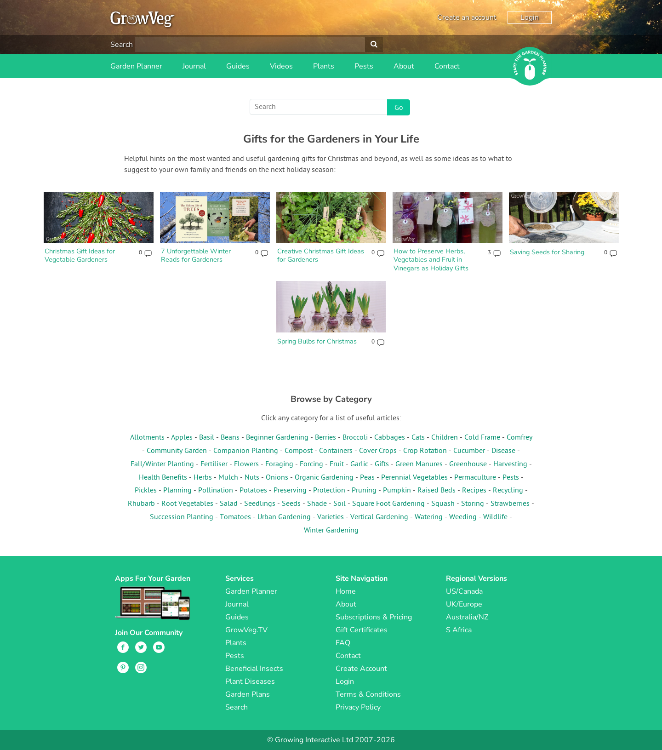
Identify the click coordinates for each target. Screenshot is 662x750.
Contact (447, 66)
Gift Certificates (362, 630)
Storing (472, 504)
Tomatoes (235, 517)
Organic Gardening (324, 477)
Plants (323, 66)
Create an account (466, 17)
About (404, 66)
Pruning (364, 490)
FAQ (343, 643)
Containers (336, 451)
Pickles (146, 490)
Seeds (291, 504)
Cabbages (389, 437)
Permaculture (475, 477)
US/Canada (464, 591)
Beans (230, 437)
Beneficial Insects (254, 669)
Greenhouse (468, 464)
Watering (429, 517)
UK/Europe (464, 604)
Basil (206, 437)
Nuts (252, 477)
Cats (418, 437)
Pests (363, 66)
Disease (503, 451)
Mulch (228, 477)
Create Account (361, 669)
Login (529, 17)
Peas (367, 477)
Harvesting (510, 464)
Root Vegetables (187, 504)
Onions (277, 477)
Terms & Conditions (368, 694)
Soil (339, 504)
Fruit (337, 464)
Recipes (474, 490)
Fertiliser (214, 464)
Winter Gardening (331, 530)
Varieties (330, 517)
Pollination (215, 490)
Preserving (290, 490)
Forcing (311, 464)
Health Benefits (163, 477)
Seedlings (259, 504)
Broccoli (355, 437)
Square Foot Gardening (388, 504)
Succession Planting (181, 517)
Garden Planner (136, 66)
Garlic (359, 464)
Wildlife (495, 517)
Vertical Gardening (379, 517)
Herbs (203, 477)
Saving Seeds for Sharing (547, 252)
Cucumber (469, 451)
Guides (238, 66)
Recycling (508, 490)
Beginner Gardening (277, 437)
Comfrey (519, 437)
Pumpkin (397, 490)
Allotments (147, 437)
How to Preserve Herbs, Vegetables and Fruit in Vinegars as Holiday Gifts (431, 259)
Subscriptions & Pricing (374, 617)
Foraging (279, 464)
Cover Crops (378, 451)
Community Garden (177, 451)
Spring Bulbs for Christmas (317, 341)
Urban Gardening (284, 517)
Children (444, 437)
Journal (194, 66)
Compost (299, 451)
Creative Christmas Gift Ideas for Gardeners (320, 255)
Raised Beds (436, 490)
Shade (317, 504)
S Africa (459, 630)
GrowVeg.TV (246, 630)
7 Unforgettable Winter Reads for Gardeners (196, 255)
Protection (329, 490)
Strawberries (510, 504)
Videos (281, 66)
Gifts (382, 464)
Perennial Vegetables (414, 477)
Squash (443, 504)
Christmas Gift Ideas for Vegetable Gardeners (80, 255)
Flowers (246, 464)
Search (121, 45)
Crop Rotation (425, 451)
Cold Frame (482, 437)
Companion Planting (245, 451)
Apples (182, 437)
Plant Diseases (250, 681)
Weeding (463, 517)
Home (346, 591)
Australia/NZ (467, 617)
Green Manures (419, 464)
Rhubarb (141, 504)
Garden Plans (247, 694)
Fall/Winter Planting (162, 464)
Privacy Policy (358, 707)
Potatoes (253, 490)
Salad (229, 504)
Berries (325, 437)
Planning (177, 490)
